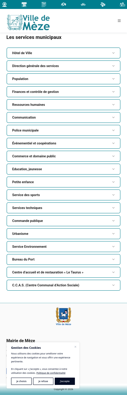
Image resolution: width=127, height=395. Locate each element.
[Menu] (119, 20)
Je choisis (21, 381)
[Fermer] (75, 346)
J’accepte (65, 381)
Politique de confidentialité (50, 372)
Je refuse (43, 381)
